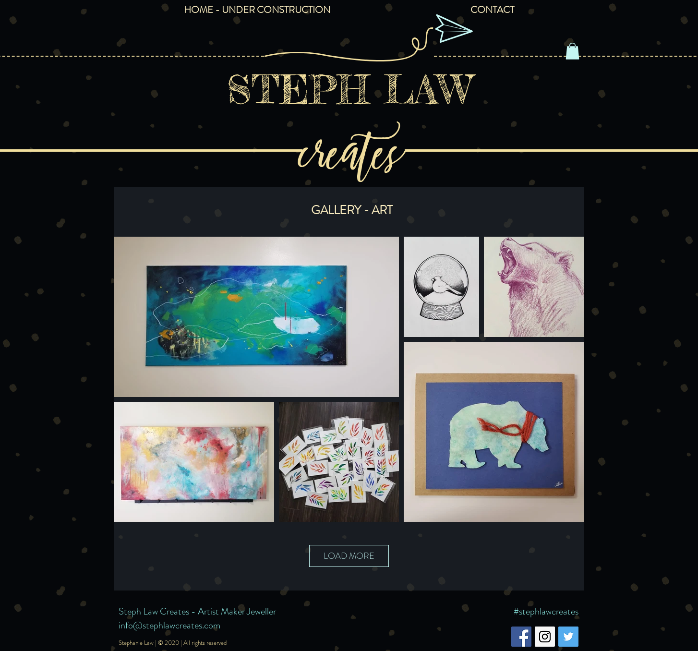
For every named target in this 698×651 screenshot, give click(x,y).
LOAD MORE (349, 556)
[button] (572, 51)
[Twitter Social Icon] (568, 637)
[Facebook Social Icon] (521, 637)
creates (349, 147)
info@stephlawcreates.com (169, 625)
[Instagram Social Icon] (545, 637)
